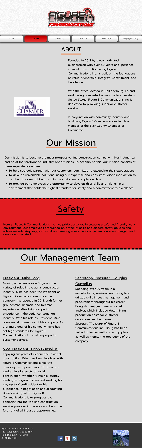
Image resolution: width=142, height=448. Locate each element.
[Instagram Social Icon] (74, 438)
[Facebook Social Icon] (60, 438)
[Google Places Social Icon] (67, 438)
